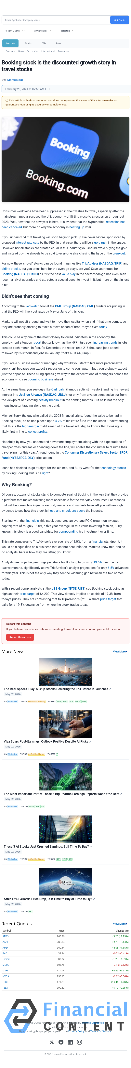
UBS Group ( (60, 588)
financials (32, 521)
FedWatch (32, 306)
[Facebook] (61, 1042)
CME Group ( (64, 306)
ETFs (44, 43)
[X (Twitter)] (52, 1042)
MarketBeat (12, 702)
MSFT (5, 970)
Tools (58, 43)
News (21, 51)
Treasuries (63, 51)
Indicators (65, 30)
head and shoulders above (66, 511)
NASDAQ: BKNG (26, 274)
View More (119, 651)
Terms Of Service (100, 1031)
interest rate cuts (27, 242)
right (45, 473)
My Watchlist (40, 30)
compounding (68, 531)
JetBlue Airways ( (31, 395)
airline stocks (11, 269)
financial (97, 541)
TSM (84, 702)
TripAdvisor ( (91, 263)
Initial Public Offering (36, 702)
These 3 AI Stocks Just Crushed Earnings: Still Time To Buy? (48, 846)
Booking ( (8, 274)
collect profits (37, 431)
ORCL (6, 982)
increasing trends (105, 342)
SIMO (64, 859)
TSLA (5, 987)
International (48, 51)
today (103, 327)
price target (27, 594)
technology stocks (113, 468)
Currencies (32, 51)
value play (69, 274)
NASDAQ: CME (83, 306)
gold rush (100, 242)
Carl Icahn (58, 389)
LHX (31, 912)
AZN (37, 807)
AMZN (6, 936)
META (6, 964)
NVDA (77, 702)
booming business (41, 379)
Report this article (20, 637)
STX (70, 859)
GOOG (6, 959)
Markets (10, 43)
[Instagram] (79, 1042)
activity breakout (49, 400)
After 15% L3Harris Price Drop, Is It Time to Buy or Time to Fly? (49, 899)
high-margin (30, 426)
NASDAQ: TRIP (110, 263)
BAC (5, 953)
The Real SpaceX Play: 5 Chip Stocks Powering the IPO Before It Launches (57, 689)
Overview (10, 51)
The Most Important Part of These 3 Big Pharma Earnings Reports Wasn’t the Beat (63, 794)
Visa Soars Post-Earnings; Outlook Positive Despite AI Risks (47, 741)
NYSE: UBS (76, 588)
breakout (118, 253)
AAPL (5, 942)
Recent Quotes (12, 30)
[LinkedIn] (70, 1042)
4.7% (58, 421)
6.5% (111, 568)
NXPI (58, 859)
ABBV (31, 807)
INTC (71, 702)
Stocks (28, 43)
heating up (76, 227)
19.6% (97, 562)
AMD (59, 702)
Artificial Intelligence (36, 754)
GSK (43, 807)
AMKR (65, 702)
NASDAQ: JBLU (55, 395)
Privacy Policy (76, 1031)
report (37, 342)
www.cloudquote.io (93, 1022)
